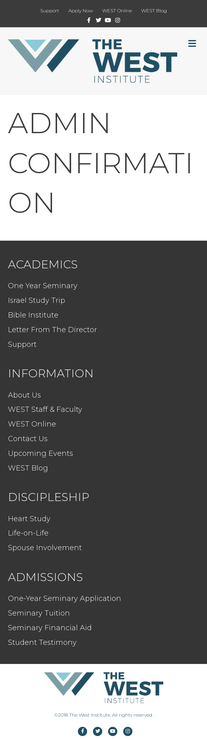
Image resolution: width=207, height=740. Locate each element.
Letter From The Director (52, 329)
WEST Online (117, 10)
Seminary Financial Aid (50, 627)
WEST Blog (154, 10)
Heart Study (29, 518)
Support (49, 10)
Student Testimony (42, 642)
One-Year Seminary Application (64, 598)
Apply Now (80, 10)
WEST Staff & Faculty (45, 409)
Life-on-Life (28, 533)
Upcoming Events (40, 453)
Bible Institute (33, 315)
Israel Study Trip (36, 300)
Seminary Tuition (39, 613)
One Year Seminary (42, 285)
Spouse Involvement (45, 547)
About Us (24, 395)
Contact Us (28, 438)
